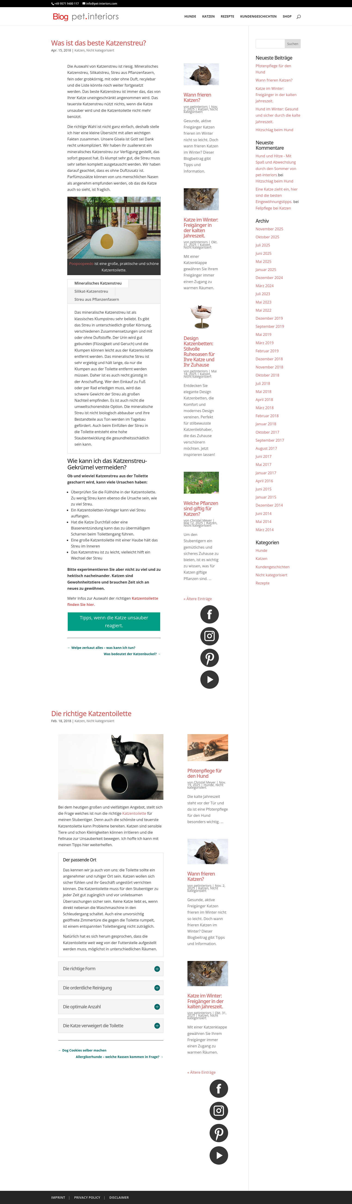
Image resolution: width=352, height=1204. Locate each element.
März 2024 (265, 285)
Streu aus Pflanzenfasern (96, 299)
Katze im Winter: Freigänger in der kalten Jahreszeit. (201, 227)
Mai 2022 (263, 310)
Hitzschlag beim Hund (274, 129)
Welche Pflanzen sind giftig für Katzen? (201, 508)
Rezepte (227, 16)
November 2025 (269, 228)
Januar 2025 (266, 269)
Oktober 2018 (267, 375)
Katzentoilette (134, 813)
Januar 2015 (266, 497)
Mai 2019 (263, 334)
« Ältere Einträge (198, 598)
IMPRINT (58, 1197)
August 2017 (266, 448)
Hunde (190, 16)
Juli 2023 (263, 293)
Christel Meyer (201, 520)
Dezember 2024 (269, 277)
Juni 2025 (264, 253)
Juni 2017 (264, 456)
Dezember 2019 (269, 318)
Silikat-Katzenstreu (91, 291)
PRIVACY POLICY (87, 1197)
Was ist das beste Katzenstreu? (98, 43)
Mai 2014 (263, 521)
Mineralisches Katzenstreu (98, 283)
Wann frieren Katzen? (197, 97)
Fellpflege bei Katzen (273, 208)
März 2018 (265, 407)
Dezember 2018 (269, 359)
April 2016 (264, 480)
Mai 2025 (263, 261)
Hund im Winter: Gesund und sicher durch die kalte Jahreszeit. (278, 115)
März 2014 (265, 529)
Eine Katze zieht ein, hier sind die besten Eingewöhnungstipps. (277, 195)
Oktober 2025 (267, 237)
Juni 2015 (264, 489)
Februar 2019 (267, 350)
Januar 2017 (266, 472)
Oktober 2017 (267, 432)
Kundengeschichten (258, 16)
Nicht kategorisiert (100, 50)
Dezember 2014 (269, 505)
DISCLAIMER (119, 1197)
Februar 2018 (267, 415)
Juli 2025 (263, 245)
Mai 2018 (263, 391)
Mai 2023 (263, 302)
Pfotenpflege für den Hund (204, 773)
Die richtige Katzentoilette (91, 713)
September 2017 (270, 440)
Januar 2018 (266, 423)
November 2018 (269, 367)
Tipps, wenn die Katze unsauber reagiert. (114, 621)
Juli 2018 (263, 383)
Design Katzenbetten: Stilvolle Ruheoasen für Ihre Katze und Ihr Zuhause (199, 351)
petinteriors (199, 106)
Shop (287, 16)
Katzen (208, 16)
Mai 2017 (263, 464)
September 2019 (270, 326)
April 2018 (264, 399)
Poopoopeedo (81, 263)
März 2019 (265, 342)
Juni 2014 (264, 513)
